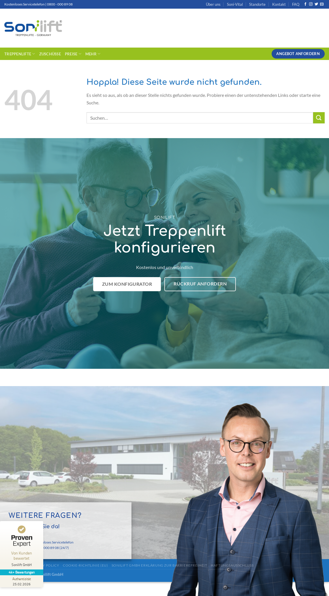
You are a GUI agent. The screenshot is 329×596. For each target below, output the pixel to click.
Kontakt (279, 4)
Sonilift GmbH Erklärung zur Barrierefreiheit (159, 565)
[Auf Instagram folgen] (311, 4)
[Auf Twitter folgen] (316, 4)
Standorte (257, 4)
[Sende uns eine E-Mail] (322, 4)
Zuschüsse (50, 54)
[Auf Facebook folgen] (305, 4)
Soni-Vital (235, 4)
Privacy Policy (44, 565)
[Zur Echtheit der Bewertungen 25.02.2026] (21, 581)
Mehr (92, 54)
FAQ (295, 4)
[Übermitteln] (319, 117)
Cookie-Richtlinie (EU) (85, 565)
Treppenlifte (19, 54)
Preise (73, 54)
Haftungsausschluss (232, 565)
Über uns (213, 4)
